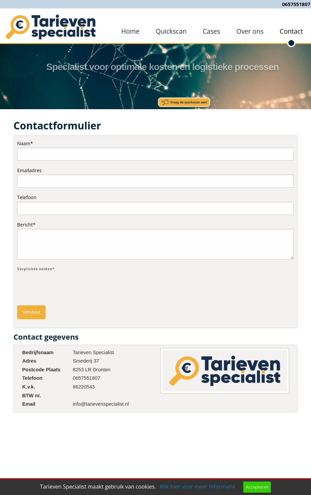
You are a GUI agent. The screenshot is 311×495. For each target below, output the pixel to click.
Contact (291, 31)
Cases (211, 31)
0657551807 (296, 4)
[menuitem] (130, 31)
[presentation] (68, 287)
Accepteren (257, 487)
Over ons (249, 31)
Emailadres (155, 177)
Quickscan (171, 31)
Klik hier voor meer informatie (197, 486)
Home (130, 31)
